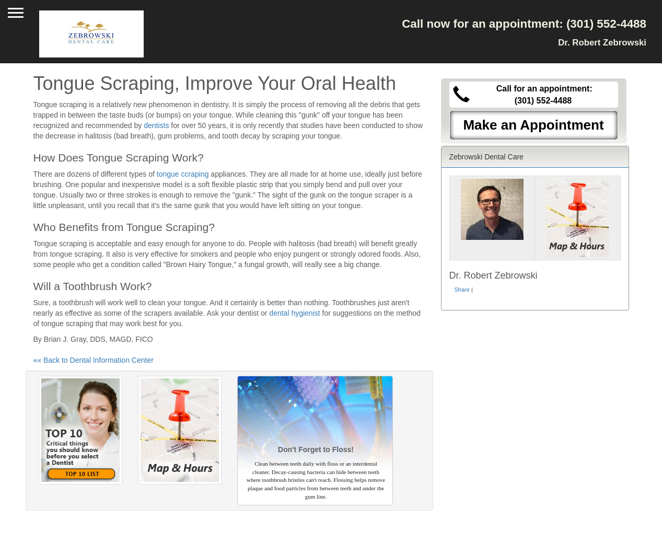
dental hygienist (294, 313)
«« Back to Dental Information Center (93, 360)
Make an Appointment (533, 125)
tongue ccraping (183, 174)
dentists (156, 125)
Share (462, 289)
